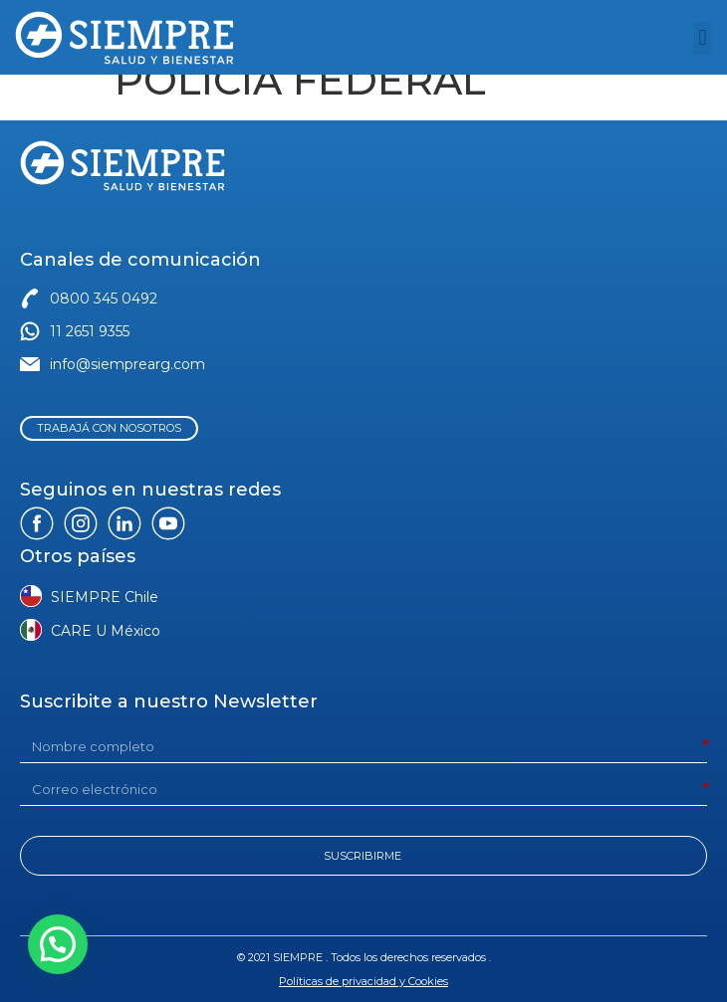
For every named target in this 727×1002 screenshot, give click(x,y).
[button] (702, 38)
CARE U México (105, 631)
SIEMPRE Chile (104, 597)
